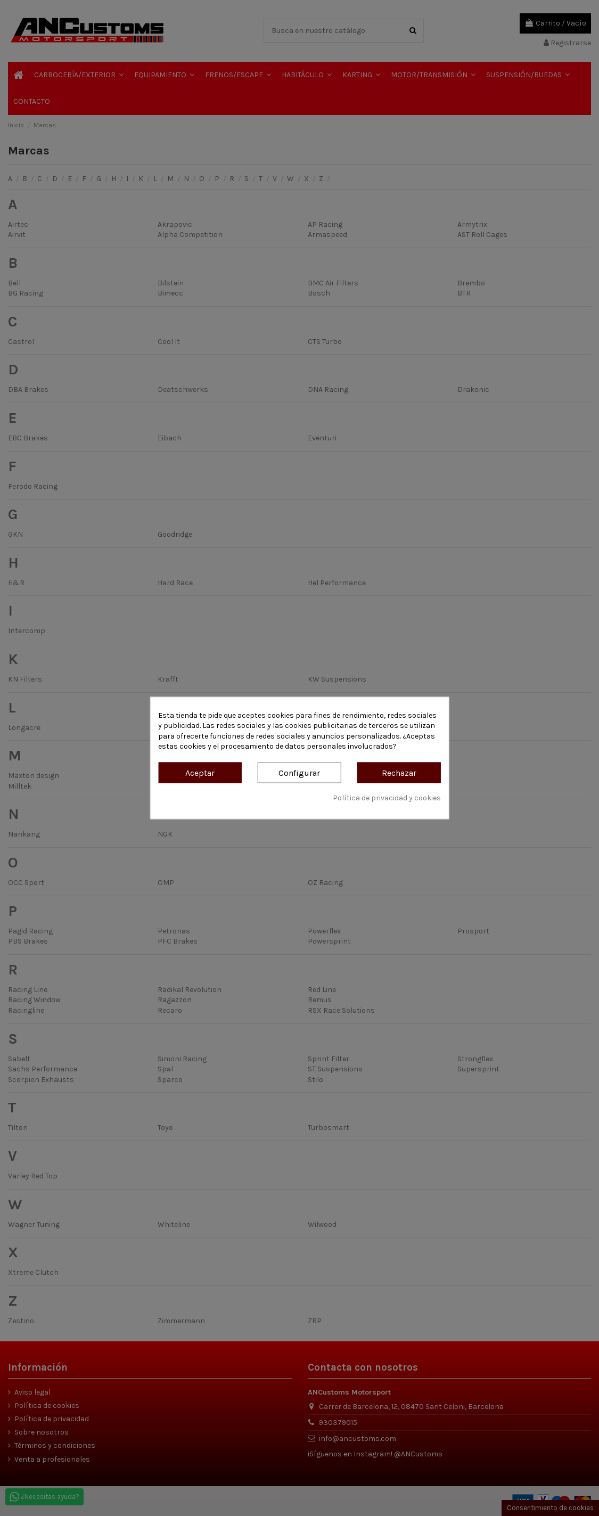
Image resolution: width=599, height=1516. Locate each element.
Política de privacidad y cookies (387, 797)
